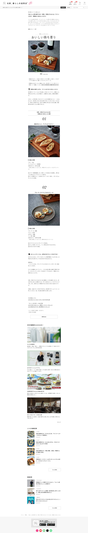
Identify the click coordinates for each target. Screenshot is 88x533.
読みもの (75, 4)
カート (80, 4)
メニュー (84, 4)
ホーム (22, 515)
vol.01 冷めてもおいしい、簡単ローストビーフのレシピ (40, 305)
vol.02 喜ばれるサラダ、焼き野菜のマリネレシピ (39, 307)
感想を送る (44, 316)
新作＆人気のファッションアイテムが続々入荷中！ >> (12, 7)
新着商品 (70, 4)
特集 (26, 515)
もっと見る (54, 469)
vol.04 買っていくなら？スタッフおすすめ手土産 (39, 299)
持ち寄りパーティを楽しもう (34, 12)
